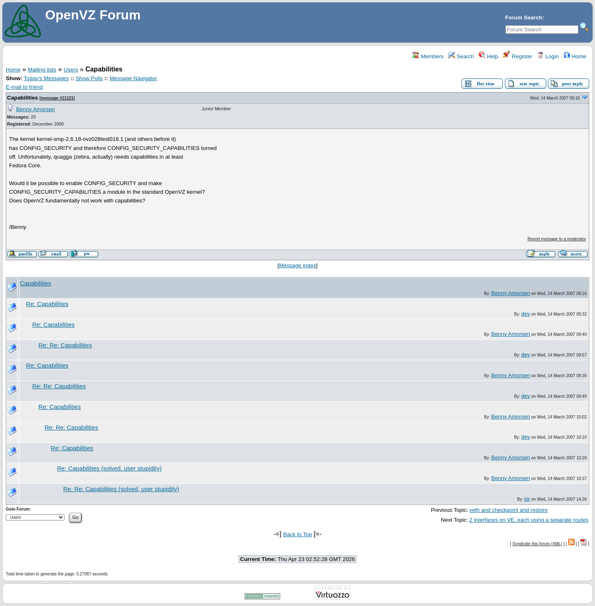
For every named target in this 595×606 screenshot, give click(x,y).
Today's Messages (46, 78)
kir (527, 499)
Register (517, 56)
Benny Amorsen (35, 109)
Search (461, 56)
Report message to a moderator (557, 239)
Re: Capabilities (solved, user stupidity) (109, 468)
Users (71, 70)
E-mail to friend (24, 87)
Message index (297, 265)
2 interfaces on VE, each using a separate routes (528, 520)
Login (548, 56)
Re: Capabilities (47, 304)
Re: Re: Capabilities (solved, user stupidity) (121, 489)
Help (488, 56)
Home (575, 56)
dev (525, 314)
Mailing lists (42, 70)
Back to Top (297, 534)
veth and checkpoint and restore (508, 510)
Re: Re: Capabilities (65, 345)
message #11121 (57, 98)
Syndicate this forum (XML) (537, 544)
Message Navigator (133, 78)
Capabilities (22, 98)
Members (427, 56)
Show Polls (89, 78)
